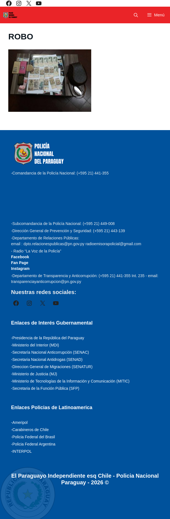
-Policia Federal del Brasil (33, 437)
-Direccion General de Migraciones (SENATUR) (52, 366)
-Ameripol (19, 422)
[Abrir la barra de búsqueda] (135, 15)
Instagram (20, 268)
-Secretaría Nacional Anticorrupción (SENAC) (50, 352)
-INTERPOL (21, 451)
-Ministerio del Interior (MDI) (35, 345)
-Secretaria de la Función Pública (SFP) (45, 388)
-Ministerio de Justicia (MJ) (34, 374)
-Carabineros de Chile (30, 429)
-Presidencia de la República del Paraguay (47, 338)
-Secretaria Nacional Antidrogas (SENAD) (46, 359)
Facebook (20, 257)
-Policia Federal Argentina (33, 444)
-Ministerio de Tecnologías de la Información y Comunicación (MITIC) (70, 381)
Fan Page (19, 262)
